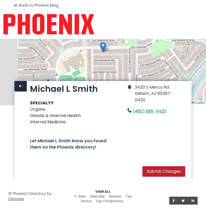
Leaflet (198, 103)
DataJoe (16, 198)
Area (82, 196)
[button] (103, 47)
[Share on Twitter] (183, 201)
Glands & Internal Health (55, 116)
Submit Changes (164, 171)
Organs (37, 109)
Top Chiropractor (109, 201)
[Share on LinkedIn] (193, 201)
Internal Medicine (48, 122)
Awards (115, 196)
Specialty (97, 196)
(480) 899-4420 (149, 111)
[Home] (48, 24)
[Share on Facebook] (173, 201)
